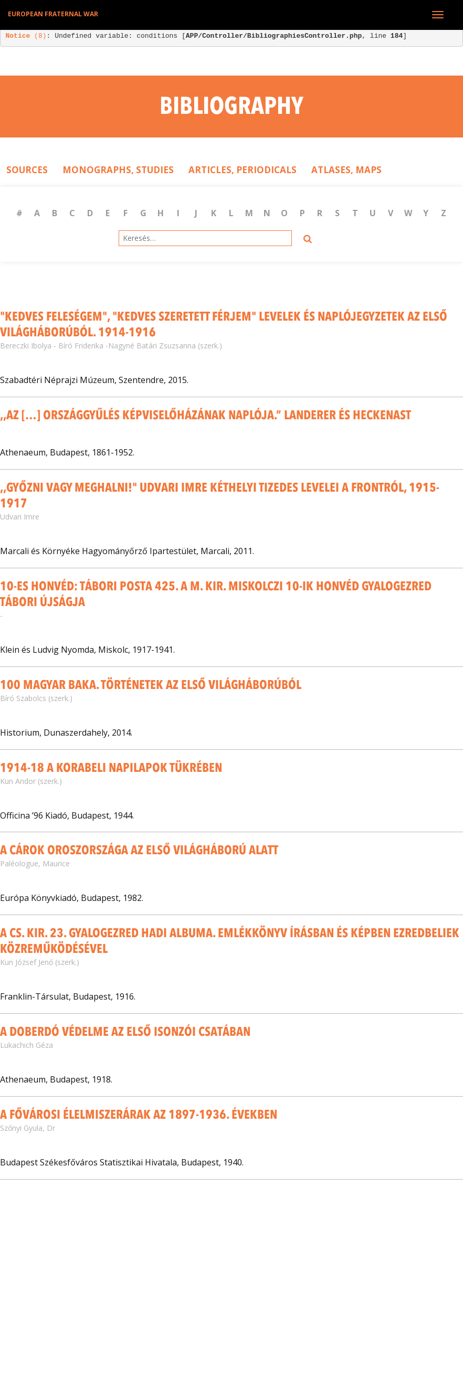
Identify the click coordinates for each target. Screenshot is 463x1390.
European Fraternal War (53, 13)
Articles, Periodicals (242, 170)
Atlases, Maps (346, 170)
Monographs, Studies (118, 170)
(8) (26, 36)
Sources (27, 170)
